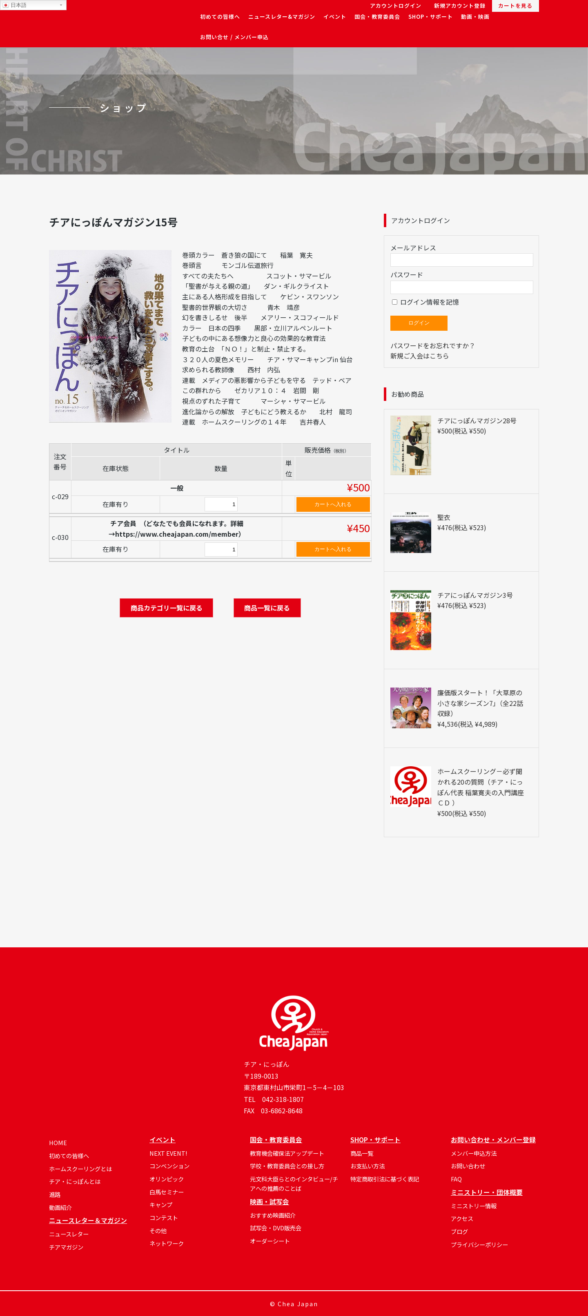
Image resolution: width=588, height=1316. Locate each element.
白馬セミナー (166, 1192)
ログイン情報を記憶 (425, 302)
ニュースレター (69, 1234)
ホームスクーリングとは (80, 1168)
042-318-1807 (283, 1099)
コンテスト (163, 1217)
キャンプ (160, 1204)
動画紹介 (60, 1207)
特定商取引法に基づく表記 (384, 1178)
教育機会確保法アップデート (287, 1153)
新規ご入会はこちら (419, 356)
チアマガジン (66, 1247)
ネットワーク (166, 1243)
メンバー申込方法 (474, 1153)
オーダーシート (270, 1240)
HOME (58, 1142)
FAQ (456, 1178)
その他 (158, 1230)
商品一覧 (361, 1153)
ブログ (459, 1231)
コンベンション (169, 1165)
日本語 (14, 5)
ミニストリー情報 (474, 1205)
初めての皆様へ (69, 1155)
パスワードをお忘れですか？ (432, 345)
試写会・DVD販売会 (275, 1227)
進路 (54, 1194)
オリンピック (166, 1178)
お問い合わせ (468, 1165)
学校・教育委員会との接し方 (287, 1165)
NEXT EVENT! (168, 1153)
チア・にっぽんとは (74, 1181)
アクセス (462, 1218)
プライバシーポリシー (479, 1244)
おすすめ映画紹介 (273, 1215)
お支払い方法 (367, 1165)
